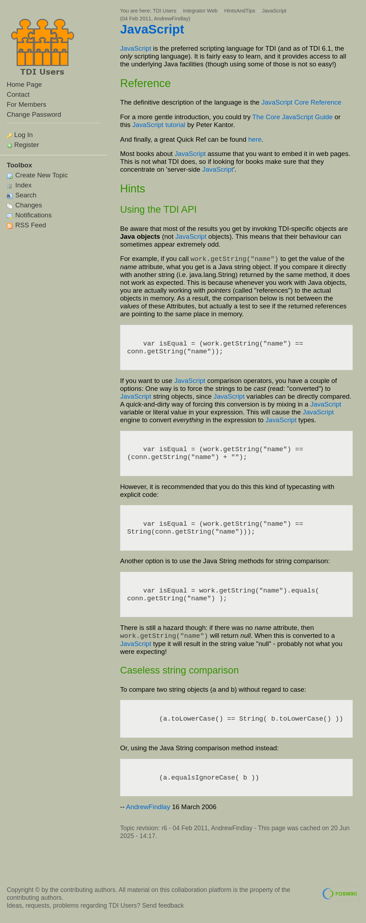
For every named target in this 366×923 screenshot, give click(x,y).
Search (21, 195)
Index (19, 185)
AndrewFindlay (171, 18)
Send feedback (163, 905)
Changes (24, 205)
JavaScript (274, 11)
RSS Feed (26, 225)
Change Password (34, 114)
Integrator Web (200, 11)
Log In (23, 134)
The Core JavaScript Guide (292, 117)
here (254, 139)
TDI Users (164, 11)
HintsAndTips (240, 11)
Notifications (29, 215)
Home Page (24, 84)
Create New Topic (37, 175)
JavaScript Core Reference (301, 102)
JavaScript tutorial (158, 124)
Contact (18, 94)
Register (26, 144)
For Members (26, 104)
